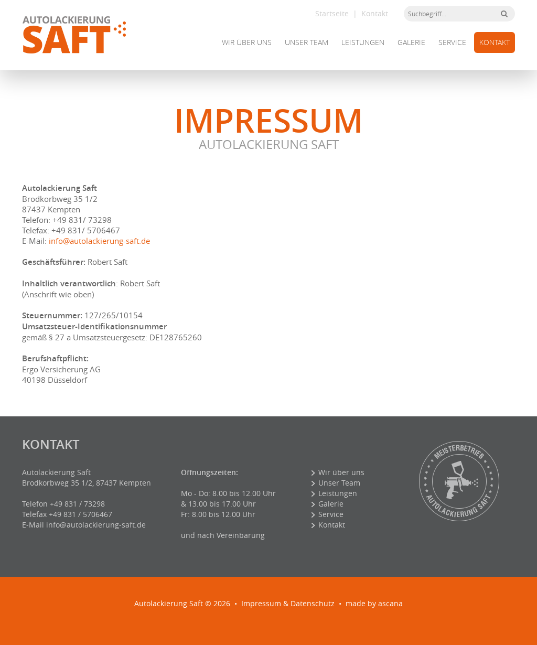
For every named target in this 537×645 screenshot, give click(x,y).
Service (452, 42)
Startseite (332, 13)
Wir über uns (247, 42)
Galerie (411, 42)
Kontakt (374, 13)
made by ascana (374, 603)
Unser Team (306, 42)
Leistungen (362, 42)
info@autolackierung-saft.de (99, 240)
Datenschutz (313, 603)
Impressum (261, 603)
